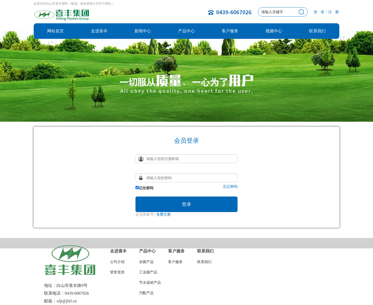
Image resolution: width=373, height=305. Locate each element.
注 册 (333, 12)
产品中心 (186, 31)
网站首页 (55, 31)
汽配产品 (146, 293)
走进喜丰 (99, 31)
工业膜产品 (148, 272)
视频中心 (274, 31)
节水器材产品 (150, 283)
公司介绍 (117, 262)
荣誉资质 (117, 272)
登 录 (319, 12)
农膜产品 (146, 262)
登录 (186, 204)
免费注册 (163, 214)
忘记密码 (230, 186)
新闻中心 (142, 31)
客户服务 (230, 31)
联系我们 (317, 31)
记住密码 (144, 188)
